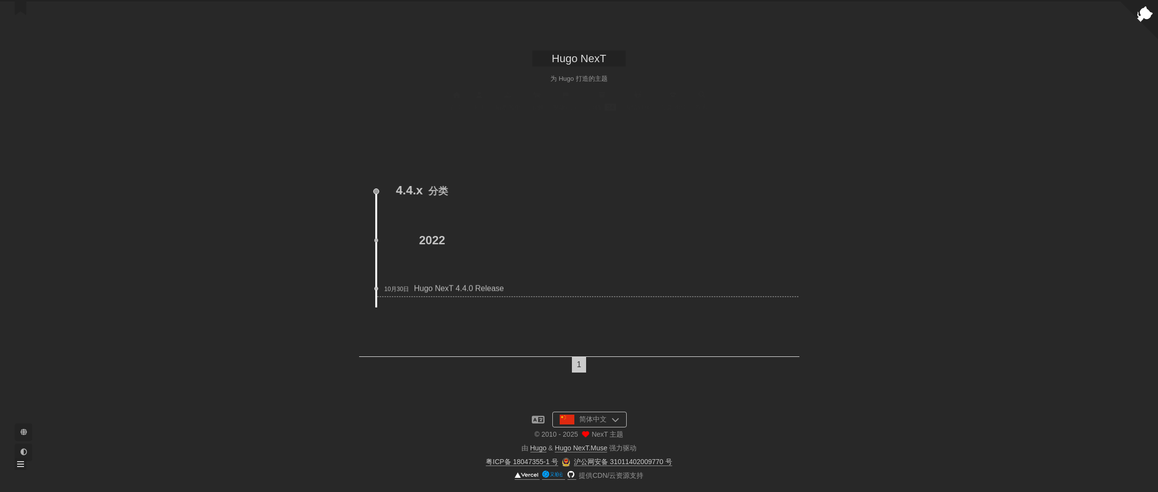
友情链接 (638, 102)
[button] (20, 464)
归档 (602, 102)
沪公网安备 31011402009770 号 (623, 462)
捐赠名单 (508, 102)
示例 (536, 102)
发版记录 (565, 102)
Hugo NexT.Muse (581, 448)
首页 (456, 102)
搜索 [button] (701, 102)
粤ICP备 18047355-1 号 (522, 462)
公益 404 (672, 102)
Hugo (538, 448)
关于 (479, 102)
